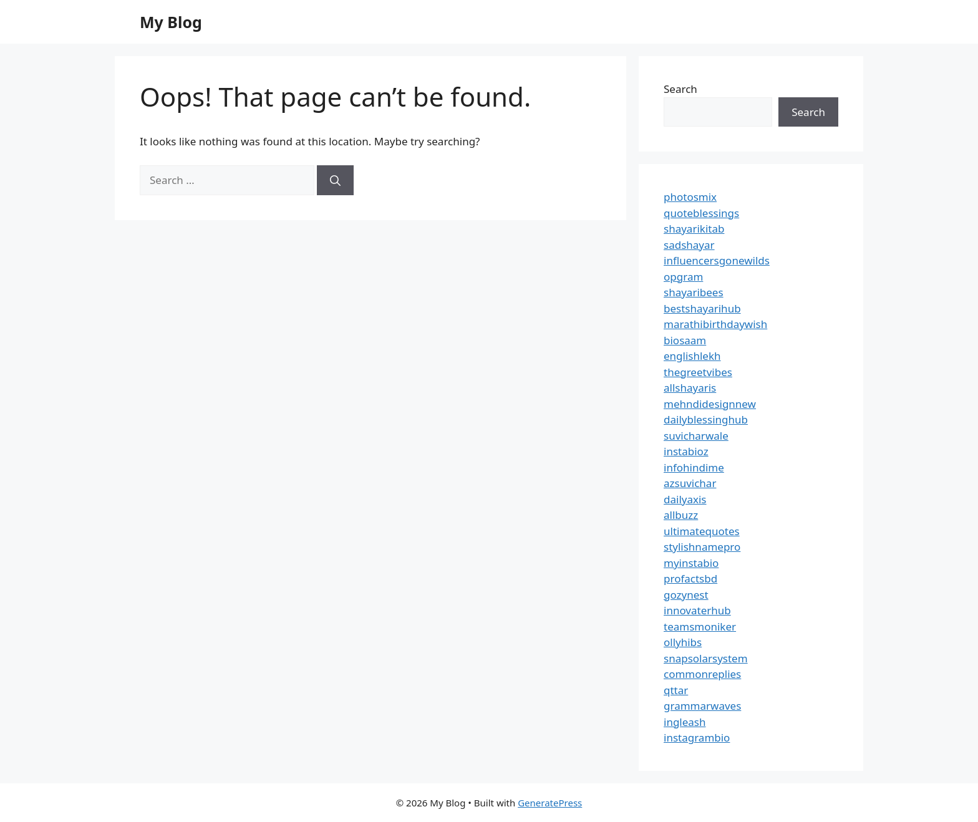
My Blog (171, 21)
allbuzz (681, 515)
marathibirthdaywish (715, 324)
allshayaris (690, 387)
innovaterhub (697, 610)
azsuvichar (690, 483)
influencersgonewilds (717, 260)
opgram (683, 276)
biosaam (685, 340)
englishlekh (692, 356)
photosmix (690, 197)
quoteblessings (701, 213)
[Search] (335, 180)
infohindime (694, 467)
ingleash (685, 722)
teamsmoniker (700, 626)
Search (680, 89)
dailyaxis (685, 499)
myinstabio (691, 563)
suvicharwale (696, 435)
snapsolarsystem (706, 658)
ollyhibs (683, 642)
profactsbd (690, 578)
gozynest (686, 594)
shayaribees (694, 292)
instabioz (686, 451)
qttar (676, 690)
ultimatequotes (702, 531)
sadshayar (689, 245)
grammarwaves (702, 706)
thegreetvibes (698, 372)
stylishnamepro (702, 546)
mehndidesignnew (710, 404)
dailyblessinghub (706, 419)
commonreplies (702, 674)
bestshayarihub (702, 308)
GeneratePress (550, 802)
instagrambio (697, 737)
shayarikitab (694, 228)
